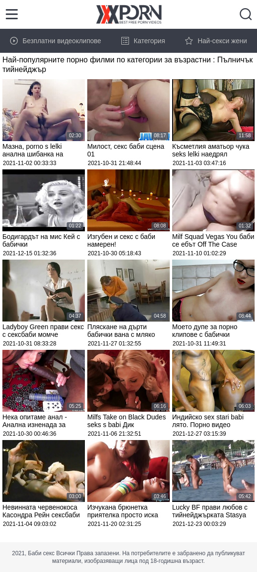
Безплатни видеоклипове (55, 41)
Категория (143, 41)
